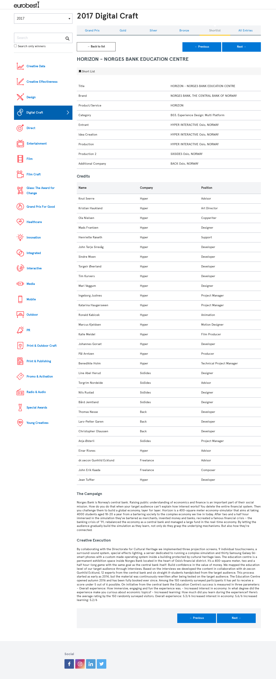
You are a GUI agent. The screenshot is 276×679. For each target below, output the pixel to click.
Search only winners (29, 46)
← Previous (202, 46)
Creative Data (36, 66)
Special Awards (37, 407)
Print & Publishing (39, 361)
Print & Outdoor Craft (41, 346)
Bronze (184, 30)
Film (30, 159)
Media (31, 284)
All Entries (245, 30)
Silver (153, 30)
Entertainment (37, 143)
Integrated (34, 253)
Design (31, 97)
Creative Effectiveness (42, 82)
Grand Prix (92, 30)
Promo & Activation (40, 376)
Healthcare (34, 222)
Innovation (34, 237)
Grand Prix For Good (41, 207)
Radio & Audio (36, 392)
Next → (241, 46)
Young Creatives (37, 423)
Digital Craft (34, 112)
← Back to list (96, 46)
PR (28, 330)
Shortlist (215, 30)
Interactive (34, 268)
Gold (123, 30)
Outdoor (32, 315)
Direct (31, 128)
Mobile (31, 299)
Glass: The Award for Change (41, 190)
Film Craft (34, 174)
